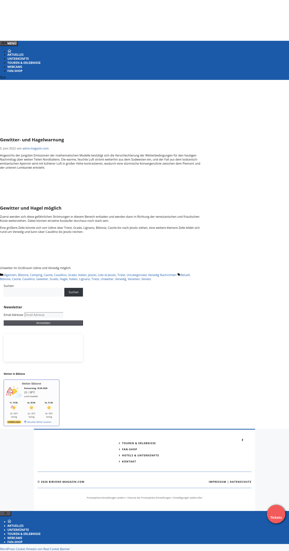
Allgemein (10, 275)
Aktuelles (15, 55)
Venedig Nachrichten (162, 275)
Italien (82, 275)
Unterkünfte (18, 59)
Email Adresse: (14, 315)
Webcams (14, 67)
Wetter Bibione (31, 383)
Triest (121, 275)
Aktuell (185, 275)
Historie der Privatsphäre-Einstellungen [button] (149, 497)
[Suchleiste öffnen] (3, 78)
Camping (36, 275)
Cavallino (60, 275)
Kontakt (129, 461)
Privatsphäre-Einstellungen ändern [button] (106, 497)
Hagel (63, 279)
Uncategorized (137, 275)
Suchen (9, 286)
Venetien (134, 279)
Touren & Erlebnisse (24, 63)
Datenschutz (240, 481)
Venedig (120, 279)
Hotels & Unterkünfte (140, 455)
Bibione (23, 275)
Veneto (146, 279)
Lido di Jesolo (107, 275)
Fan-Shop (14, 71)
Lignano (84, 279)
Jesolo (92, 275)
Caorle (48, 275)
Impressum (217, 481)
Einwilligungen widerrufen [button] (187, 497)
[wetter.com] (14, 422)
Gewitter (42, 279)
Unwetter (107, 279)
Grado (72, 275)
